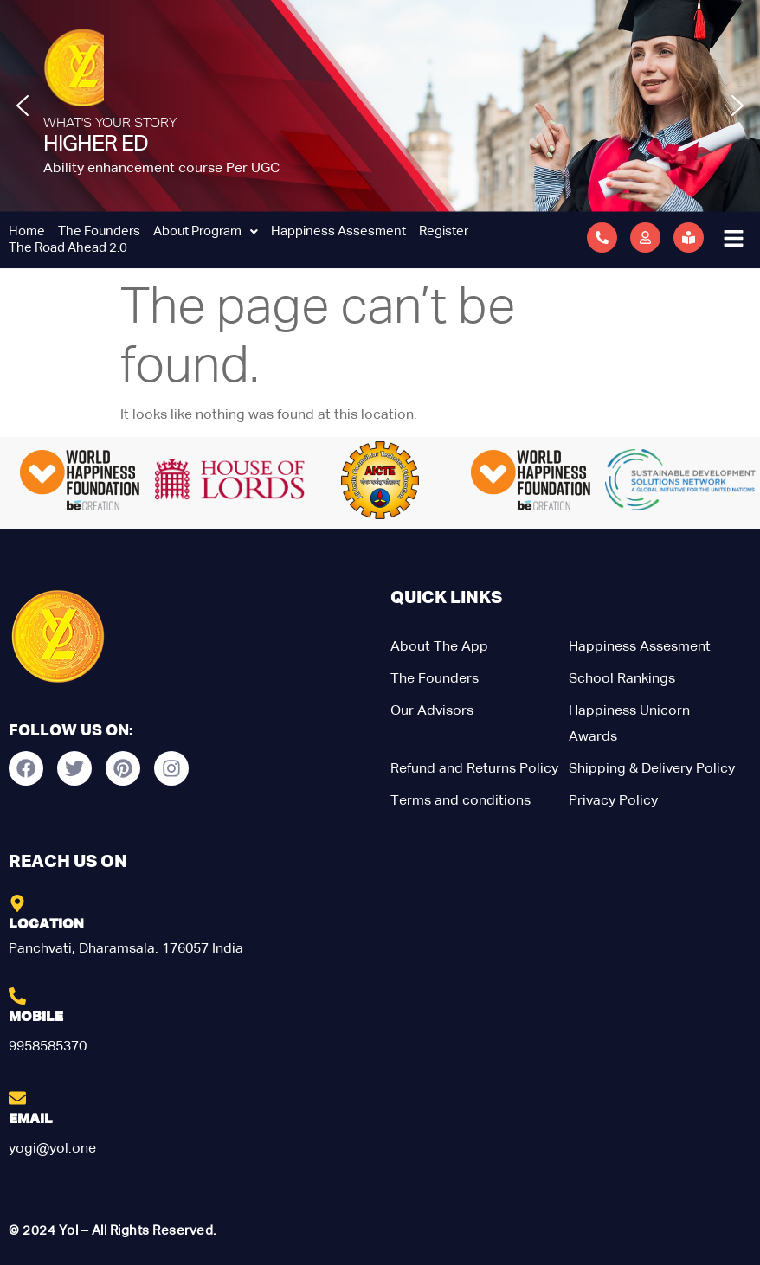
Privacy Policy (613, 801)
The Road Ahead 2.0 (68, 247)
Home (27, 231)
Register (443, 231)
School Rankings (622, 679)
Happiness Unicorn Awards (629, 724)
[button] (22, 105)
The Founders (99, 231)
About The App (439, 647)
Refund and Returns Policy (474, 769)
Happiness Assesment (338, 231)
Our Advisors (431, 711)
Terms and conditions (460, 801)
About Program (205, 231)
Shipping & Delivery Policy (652, 769)
